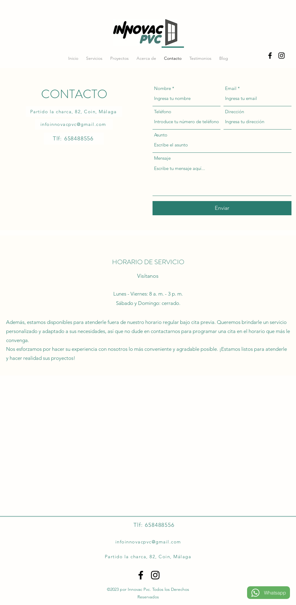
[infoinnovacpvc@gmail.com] (74, 124)
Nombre (162, 88)
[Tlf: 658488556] (74, 139)
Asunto (160, 135)
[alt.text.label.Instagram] (281, 55)
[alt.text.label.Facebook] (270, 55)
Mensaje (162, 158)
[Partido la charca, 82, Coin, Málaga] (74, 111)
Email (230, 88)
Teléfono (162, 111)
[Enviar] (222, 208)
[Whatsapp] (268, 592)
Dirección (234, 111)
